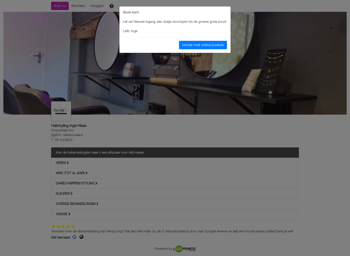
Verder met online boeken (203, 45)
